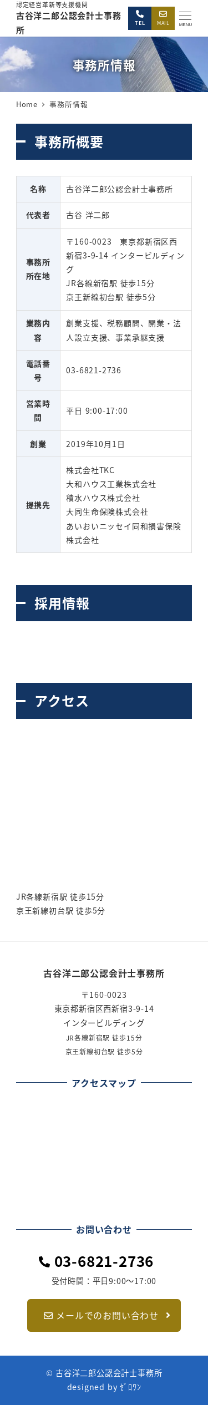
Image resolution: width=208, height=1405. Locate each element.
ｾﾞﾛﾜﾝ (130, 1386)
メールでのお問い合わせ (106, 1315)
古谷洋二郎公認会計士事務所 (103, 973)
